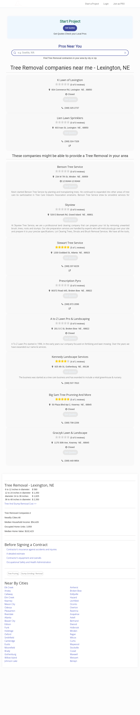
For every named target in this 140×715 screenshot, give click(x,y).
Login (106, 4)
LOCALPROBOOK (32, 3)
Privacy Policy (99, 690)
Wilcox (73, 637)
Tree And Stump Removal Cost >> (20, 503)
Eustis (7, 644)
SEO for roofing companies (105, 700)
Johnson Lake (11, 661)
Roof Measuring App (63, 693)
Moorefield (10, 647)
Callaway (9, 594)
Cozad (73, 650)
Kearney (8, 600)
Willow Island (11, 657)
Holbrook (74, 627)
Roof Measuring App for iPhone (67, 697)
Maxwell (74, 654)
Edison (8, 624)
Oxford (8, 634)
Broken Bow (76, 590)
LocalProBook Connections (105, 697)
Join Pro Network (62, 686)
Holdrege (9, 630)
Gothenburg (10, 654)
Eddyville (74, 594)
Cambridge (10, 640)
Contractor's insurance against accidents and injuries (32, 549)
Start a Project (92, 4)
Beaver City (10, 620)
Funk (7, 627)
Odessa (8, 607)
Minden (73, 630)
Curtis (73, 640)
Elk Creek (9, 587)
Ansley (8, 590)
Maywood (74, 644)
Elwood (73, 624)
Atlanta (8, 617)
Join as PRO (119, 4)
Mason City (10, 604)
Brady (7, 650)
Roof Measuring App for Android (68, 700)
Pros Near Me (29, 690)
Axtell (72, 617)
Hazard (73, 597)
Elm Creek (9, 597)
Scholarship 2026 (101, 686)
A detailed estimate (16, 553)
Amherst (74, 587)
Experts (57, 690)
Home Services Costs (33, 686)
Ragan (73, 634)
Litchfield (74, 600)
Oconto (73, 604)
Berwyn (73, 661)
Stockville (74, 647)
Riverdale (9, 614)
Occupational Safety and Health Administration (29, 562)
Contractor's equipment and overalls (24, 557)
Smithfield (9, 637)
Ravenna (74, 610)
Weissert (74, 657)
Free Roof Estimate (31, 697)
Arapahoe (74, 614)
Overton (74, 607)
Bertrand (74, 620)
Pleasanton (10, 610)
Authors (97, 693)
